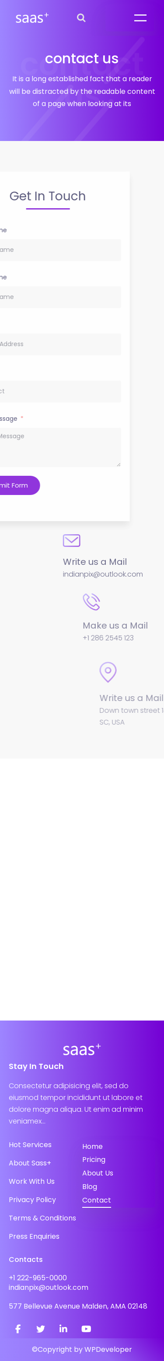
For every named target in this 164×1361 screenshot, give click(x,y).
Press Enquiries (34, 1236)
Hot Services (30, 1145)
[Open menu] (140, 17)
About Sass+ (30, 1163)
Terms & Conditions (42, 1218)
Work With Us (32, 1181)
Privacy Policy (32, 1200)
